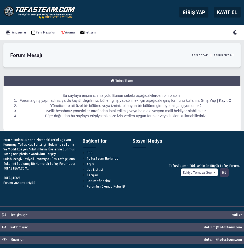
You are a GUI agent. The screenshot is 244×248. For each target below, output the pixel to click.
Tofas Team (200, 55)
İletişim (88, 32)
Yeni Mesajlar (43, 32)
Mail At (237, 215)
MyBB (31, 183)
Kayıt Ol (227, 12)
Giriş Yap (194, 12)
